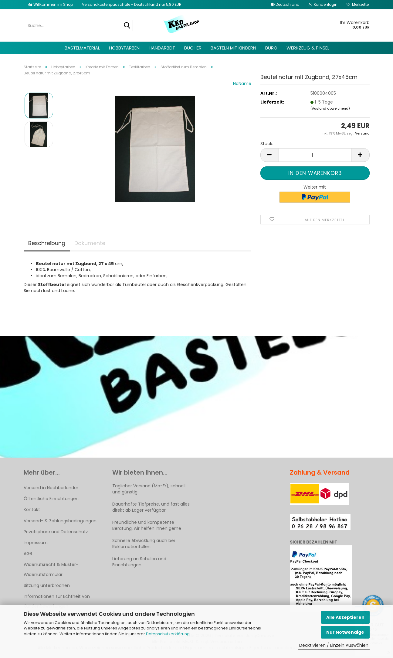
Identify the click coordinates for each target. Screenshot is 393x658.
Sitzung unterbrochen (47, 585)
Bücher (193, 48)
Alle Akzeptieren (345, 617)
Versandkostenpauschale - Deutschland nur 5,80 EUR (131, 4)
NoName (242, 83)
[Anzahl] (315, 155)
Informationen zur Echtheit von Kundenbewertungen (57, 601)
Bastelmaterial (82, 48)
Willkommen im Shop (50, 4)
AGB (28, 554)
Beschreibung (46, 243)
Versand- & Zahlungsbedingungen (60, 521)
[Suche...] (127, 25)
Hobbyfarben (124, 48)
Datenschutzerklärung (168, 634)
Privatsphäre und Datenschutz (56, 532)
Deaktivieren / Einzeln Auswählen (333, 645)
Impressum (36, 543)
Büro (271, 48)
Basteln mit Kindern (233, 48)
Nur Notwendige (345, 632)
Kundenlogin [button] (323, 4)
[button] (285, 4)
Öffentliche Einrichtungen (51, 499)
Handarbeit (162, 48)
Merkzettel (358, 4)
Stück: (266, 144)
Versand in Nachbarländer (51, 488)
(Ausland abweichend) (330, 108)
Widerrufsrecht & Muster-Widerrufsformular (51, 569)
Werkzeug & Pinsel (307, 48)
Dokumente (89, 243)
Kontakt (32, 509)
